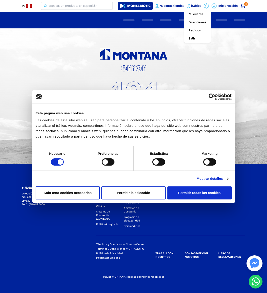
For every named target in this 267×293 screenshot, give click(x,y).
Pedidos (195, 30)
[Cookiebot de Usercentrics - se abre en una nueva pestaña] (212, 96)
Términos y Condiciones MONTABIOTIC (120, 248)
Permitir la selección (133, 193)
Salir (192, 38)
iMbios (100, 206)
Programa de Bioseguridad (132, 219)
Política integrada (107, 224)
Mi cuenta (196, 14)
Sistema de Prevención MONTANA (103, 215)
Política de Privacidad (109, 253)
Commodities (132, 226)
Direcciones (197, 22)
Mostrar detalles (209, 178)
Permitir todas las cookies (199, 193)
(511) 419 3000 (37, 204)
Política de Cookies (108, 257)
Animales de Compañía (131, 210)
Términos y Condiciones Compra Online (120, 244)
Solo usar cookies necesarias (68, 193)
